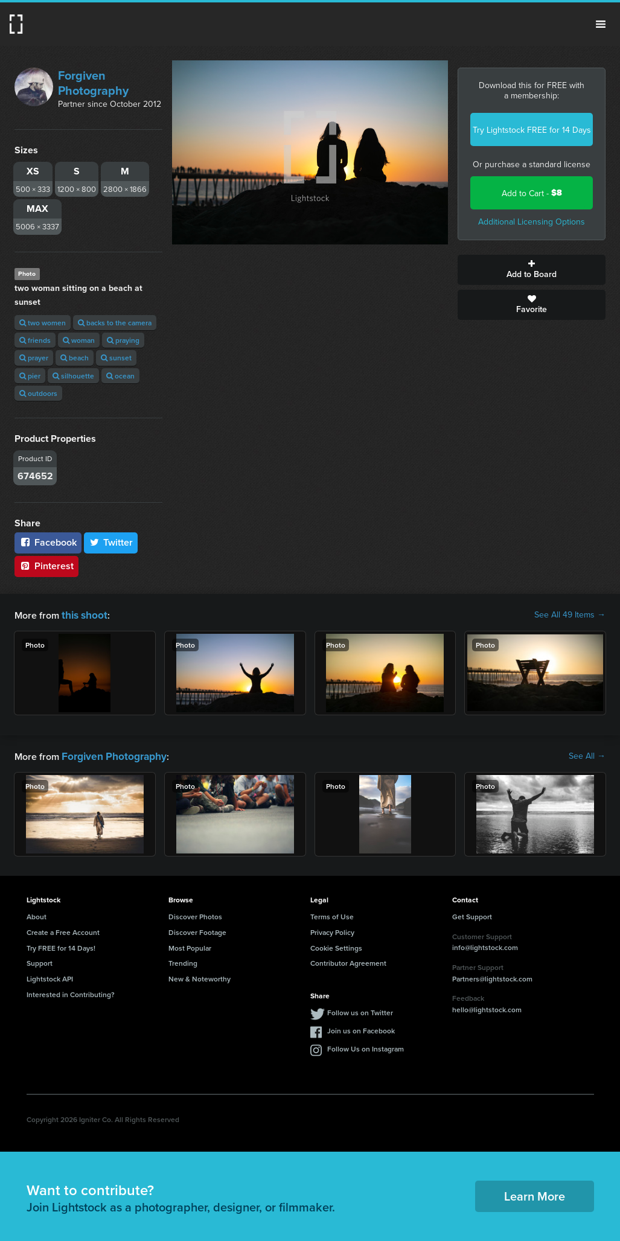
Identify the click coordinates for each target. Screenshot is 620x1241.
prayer (33, 358)
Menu (600, 24)
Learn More (534, 1193)
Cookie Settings (336, 945)
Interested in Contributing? (71, 992)
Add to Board (531, 270)
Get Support (472, 914)
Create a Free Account (63, 930)
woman (79, 340)
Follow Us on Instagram (365, 1046)
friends (35, 340)
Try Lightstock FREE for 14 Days (532, 130)
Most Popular (189, 945)
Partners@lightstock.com (492, 976)
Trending (182, 960)
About (36, 914)
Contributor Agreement (348, 960)
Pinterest (46, 566)
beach (74, 358)
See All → (587, 754)
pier (29, 376)
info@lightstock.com (485, 945)
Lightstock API (50, 976)
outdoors (38, 393)
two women (42, 322)
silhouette (73, 376)
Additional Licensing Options (531, 221)
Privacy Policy (332, 930)
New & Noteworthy (199, 976)
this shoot (83, 614)
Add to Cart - (532, 193)
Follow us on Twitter (360, 1010)
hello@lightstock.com (487, 1007)
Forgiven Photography (93, 82)
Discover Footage (197, 930)
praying (123, 340)
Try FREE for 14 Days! (61, 945)
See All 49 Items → (570, 614)
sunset (116, 358)
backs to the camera (115, 322)
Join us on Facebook (361, 1028)
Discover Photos (195, 914)
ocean (120, 376)
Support (40, 960)
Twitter (111, 542)
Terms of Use (332, 914)
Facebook (48, 542)
